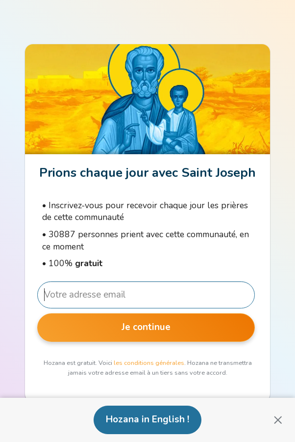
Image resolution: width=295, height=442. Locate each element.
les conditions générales (149, 363)
